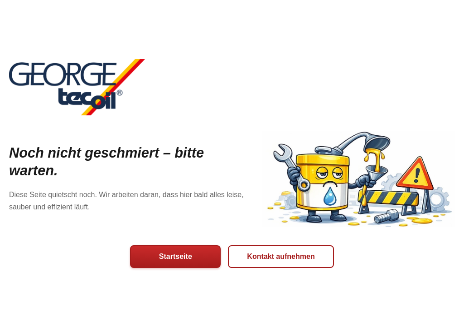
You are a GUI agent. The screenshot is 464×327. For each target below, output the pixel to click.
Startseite (175, 256)
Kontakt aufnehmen (280, 256)
